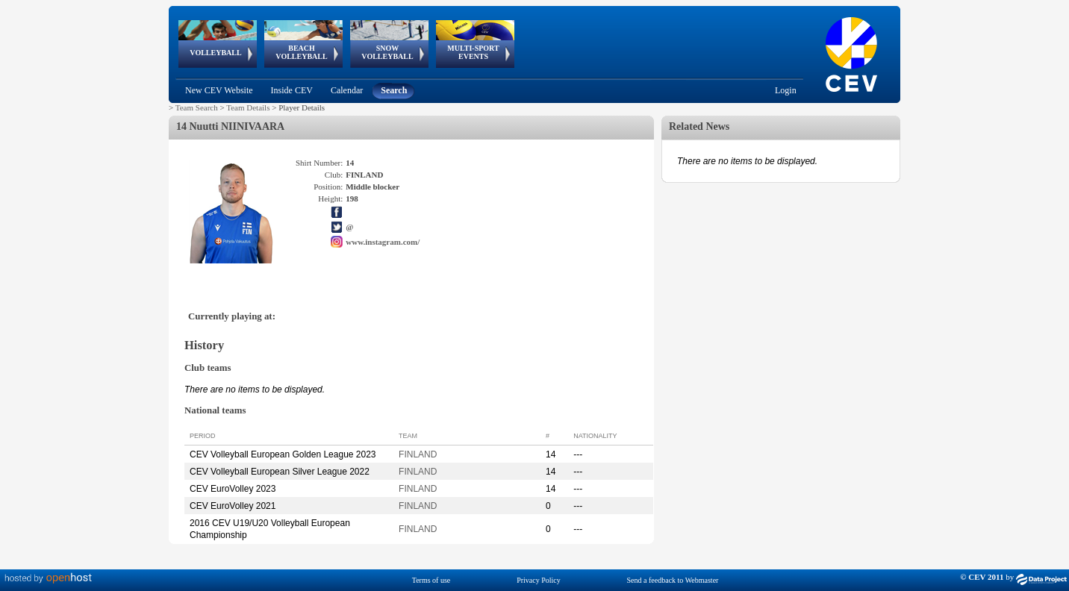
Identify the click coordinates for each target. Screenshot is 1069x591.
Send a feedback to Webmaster (673, 580)
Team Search (196, 107)
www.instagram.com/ (383, 241)
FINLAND (418, 454)
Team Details (247, 107)
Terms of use (431, 580)
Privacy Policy (539, 580)
